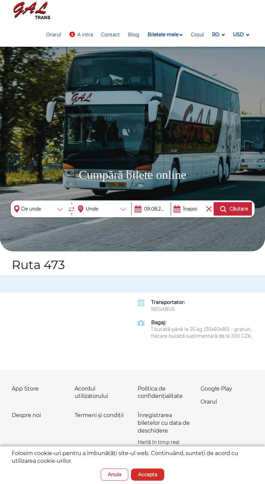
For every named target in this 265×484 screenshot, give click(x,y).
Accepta (147, 475)
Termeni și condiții (99, 415)
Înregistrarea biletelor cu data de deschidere (164, 423)
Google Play (216, 388)
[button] (81, 35)
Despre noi (26, 415)
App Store (25, 388)
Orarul (209, 402)
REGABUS (163, 309)
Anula (114, 475)
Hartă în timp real (158, 442)
